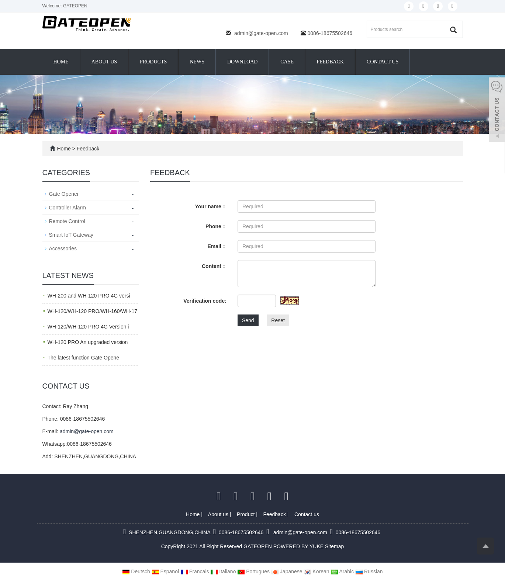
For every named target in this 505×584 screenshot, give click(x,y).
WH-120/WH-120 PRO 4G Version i (88, 327)
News (197, 62)
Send (248, 320)
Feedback (330, 62)
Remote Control (67, 221)
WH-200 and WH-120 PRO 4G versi (89, 296)
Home (61, 62)
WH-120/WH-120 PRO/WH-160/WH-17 (93, 311)
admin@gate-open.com (261, 33)
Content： (214, 266)
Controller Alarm (67, 208)
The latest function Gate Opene (84, 358)
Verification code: (204, 301)
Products (153, 62)
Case (287, 62)
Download (242, 62)
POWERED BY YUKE (299, 546)
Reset (278, 320)
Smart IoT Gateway (71, 235)
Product (246, 514)
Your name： (210, 206)
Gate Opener (64, 194)
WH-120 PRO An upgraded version (88, 342)
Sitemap (334, 546)
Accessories (63, 248)
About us (104, 62)
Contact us (382, 62)
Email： (217, 246)
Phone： (215, 226)
